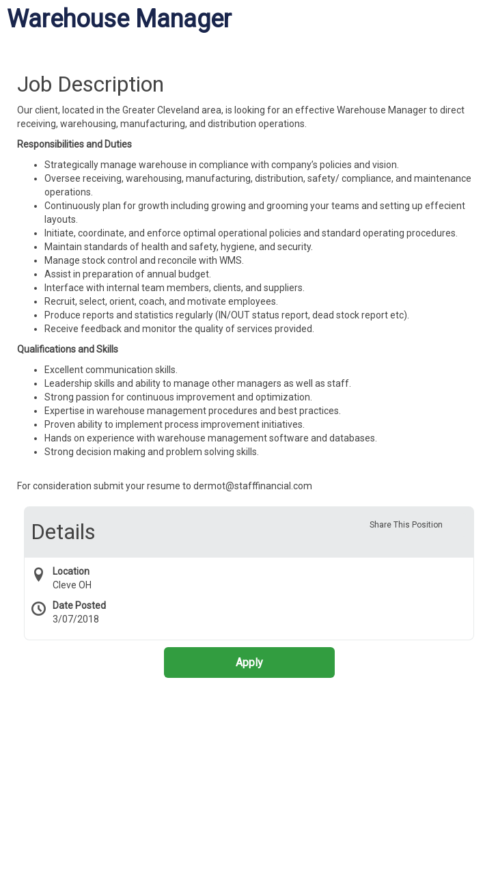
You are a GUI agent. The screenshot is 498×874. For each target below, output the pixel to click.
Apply (249, 662)
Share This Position (406, 525)
